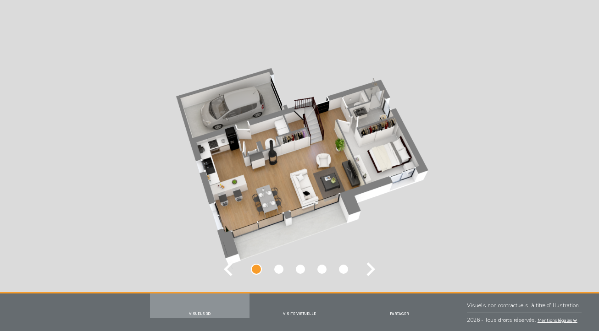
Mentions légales (557, 320)
